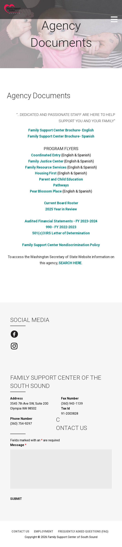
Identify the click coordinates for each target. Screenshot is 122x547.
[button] (116, 21)
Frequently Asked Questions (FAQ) (83, 531)
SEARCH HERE (70, 263)
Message (18, 445)
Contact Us (20, 531)
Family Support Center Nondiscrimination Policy (61, 245)
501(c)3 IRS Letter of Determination (61, 233)
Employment (43, 531)
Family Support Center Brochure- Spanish (61, 136)
